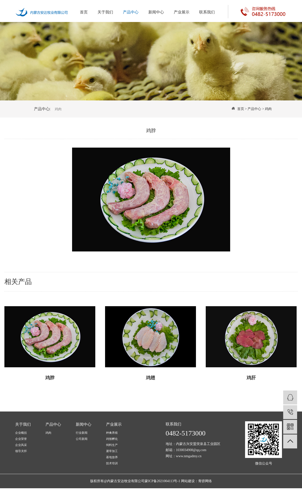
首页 (84, 12)
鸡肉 (58, 109)
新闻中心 (156, 12)
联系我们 (207, 12)
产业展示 (181, 12)
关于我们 (105, 12)
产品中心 (131, 12)
